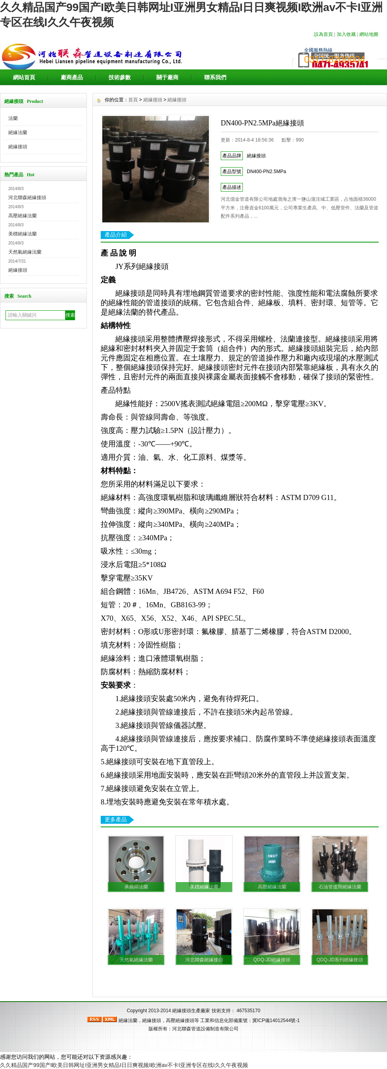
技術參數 (120, 77)
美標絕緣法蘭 (22, 234)
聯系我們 (215, 77)
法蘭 (13, 118)
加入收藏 (346, 34)
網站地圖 (368, 34)
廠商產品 (72, 77)
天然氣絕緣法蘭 (24, 252)
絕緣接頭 (17, 146)
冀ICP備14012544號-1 (276, 1020)
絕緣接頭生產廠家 (191, 1010)
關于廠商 (167, 77)
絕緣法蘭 (17, 132)
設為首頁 (323, 34)
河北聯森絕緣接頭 (27, 197)
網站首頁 (24, 77)
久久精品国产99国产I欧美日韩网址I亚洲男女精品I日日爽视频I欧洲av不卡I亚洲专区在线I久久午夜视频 (124, 1065)
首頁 (133, 100)
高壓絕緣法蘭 (22, 215)
